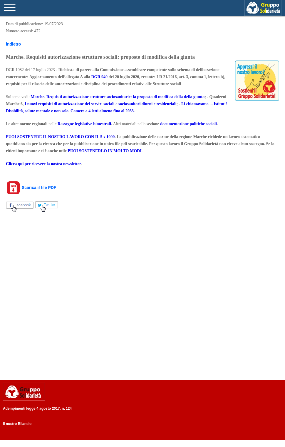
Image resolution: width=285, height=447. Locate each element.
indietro (13, 44)
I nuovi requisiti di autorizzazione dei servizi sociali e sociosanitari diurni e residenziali (101, 104)
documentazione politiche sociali (188, 124)
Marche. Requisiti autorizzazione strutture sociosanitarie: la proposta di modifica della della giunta (117, 97)
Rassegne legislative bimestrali (84, 124)
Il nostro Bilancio (17, 424)
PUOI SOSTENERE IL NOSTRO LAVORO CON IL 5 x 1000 (60, 137)
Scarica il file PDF (31, 187)
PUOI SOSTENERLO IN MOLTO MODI (104, 151)
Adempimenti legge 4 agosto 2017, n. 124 (37, 408)
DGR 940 (99, 77)
